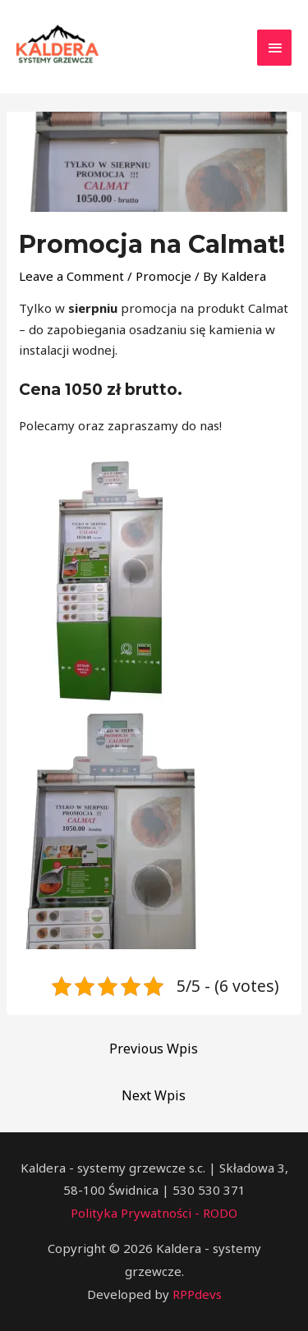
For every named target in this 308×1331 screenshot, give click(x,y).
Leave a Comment (71, 276)
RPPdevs (197, 1294)
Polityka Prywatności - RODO (154, 1213)
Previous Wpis (153, 1049)
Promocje (163, 276)
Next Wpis (154, 1095)
